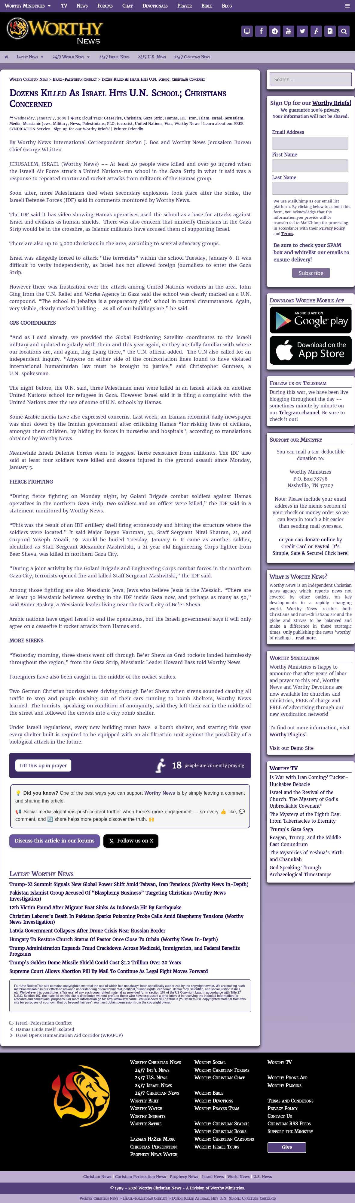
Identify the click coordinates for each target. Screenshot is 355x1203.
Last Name (284, 178)
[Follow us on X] (130, 841)
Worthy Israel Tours (216, 1147)
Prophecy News (184, 1176)
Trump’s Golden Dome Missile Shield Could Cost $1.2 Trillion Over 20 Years (95, 963)
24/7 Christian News (192, 57)
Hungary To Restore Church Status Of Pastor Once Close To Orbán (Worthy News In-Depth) (113, 939)
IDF (183, 118)
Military (60, 123)
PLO (111, 123)
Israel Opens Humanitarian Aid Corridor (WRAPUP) (69, 1035)
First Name (284, 155)
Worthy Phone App (287, 1078)
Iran (193, 118)
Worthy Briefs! (331, 103)
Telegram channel (299, 413)
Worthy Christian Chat (219, 1078)
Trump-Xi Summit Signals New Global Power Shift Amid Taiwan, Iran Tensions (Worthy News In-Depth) (128, 884)
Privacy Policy (332, 228)
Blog (227, 6)
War (168, 123)
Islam (204, 118)
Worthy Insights (148, 1116)
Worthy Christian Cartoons (224, 1139)
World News (238, 1176)
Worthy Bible (208, 1093)
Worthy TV (284, 768)
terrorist (125, 123)
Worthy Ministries (30, 6)
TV (64, 6)
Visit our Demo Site (292, 748)
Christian (132, 118)
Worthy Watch (146, 1108)
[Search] (344, 31)
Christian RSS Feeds (289, 1124)
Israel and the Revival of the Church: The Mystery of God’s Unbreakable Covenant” (304, 799)
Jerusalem (234, 118)
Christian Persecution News (140, 1176)
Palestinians (93, 123)
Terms (287, 233)
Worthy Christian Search (221, 1124)
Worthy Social (209, 1062)
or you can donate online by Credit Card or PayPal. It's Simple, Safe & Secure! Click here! (311, 546)
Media (14, 123)
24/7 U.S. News (152, 57)
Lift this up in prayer (43, 765)
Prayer (184, 6)
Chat (127, 6)
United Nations (148, 123)
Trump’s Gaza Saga (291, 829)
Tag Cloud (83, 118)
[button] (347, 6)
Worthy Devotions (213, 1101)
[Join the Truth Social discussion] (57, 857)
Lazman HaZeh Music (152, 1139)
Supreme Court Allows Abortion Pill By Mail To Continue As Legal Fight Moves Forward (108, 971)
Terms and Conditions (291, 1101)
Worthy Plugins (287, 735)
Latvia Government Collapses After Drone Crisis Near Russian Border (87, 931)
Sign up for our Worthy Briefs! (82, 129)
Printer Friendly (128, 129)
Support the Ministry (290, 1131)
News (82, 6)
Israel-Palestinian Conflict (44, 1023)
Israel (217, 118)
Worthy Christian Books (220, 1131)
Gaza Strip (153, 118)
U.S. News (262, 1176)
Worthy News (187, 123)
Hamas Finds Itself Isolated (45, 1029)
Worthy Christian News (155, 1062)
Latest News (32, 57)
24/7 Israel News (114, 57)
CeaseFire (113, 118)
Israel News (213, 1176)
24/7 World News (73, 57)
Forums (105, 6)
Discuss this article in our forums (54, 841)
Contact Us (280, 1116)
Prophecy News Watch (153, 1154)
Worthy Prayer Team (216, 1108)
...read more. (304, 638)
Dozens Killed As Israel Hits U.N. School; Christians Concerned (117, 98)
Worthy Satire (145, 1124)
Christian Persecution (153, 1147)
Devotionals (155, 6)
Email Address (288, 132)
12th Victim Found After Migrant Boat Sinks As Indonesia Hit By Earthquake (95, 908)
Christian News (97, 1176)
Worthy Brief (144, 1101)
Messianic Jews (36, 123)
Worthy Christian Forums (221, 1070)
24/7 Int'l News (152, 1070)
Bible (206, 6)
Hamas (171, 118)
